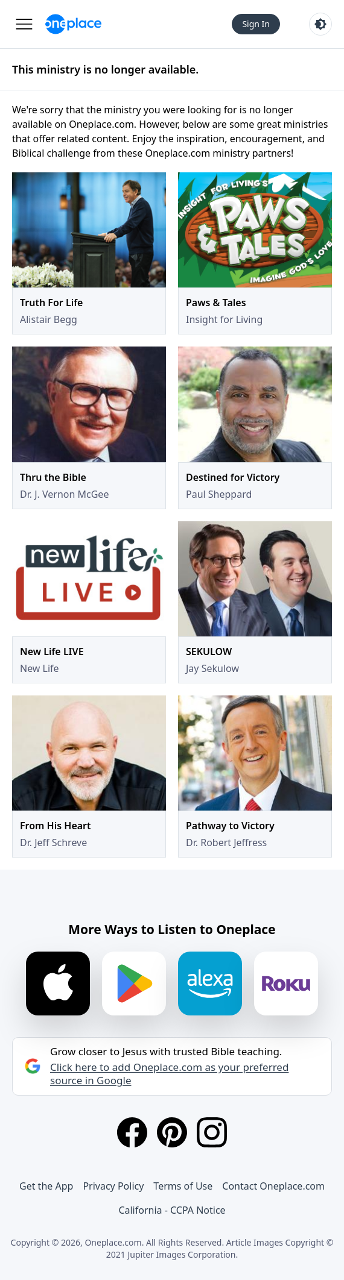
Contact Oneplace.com (273, 1186)
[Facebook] (132, 1132)
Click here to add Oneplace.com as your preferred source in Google (169, 1074)
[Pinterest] (172, 1132)
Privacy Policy (113, 1186)
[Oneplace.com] (73, 24)
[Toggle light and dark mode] (320, 24)
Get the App (46, 1186)
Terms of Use (182, 1186)
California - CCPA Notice (171, 1210)
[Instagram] (212, 1132)
